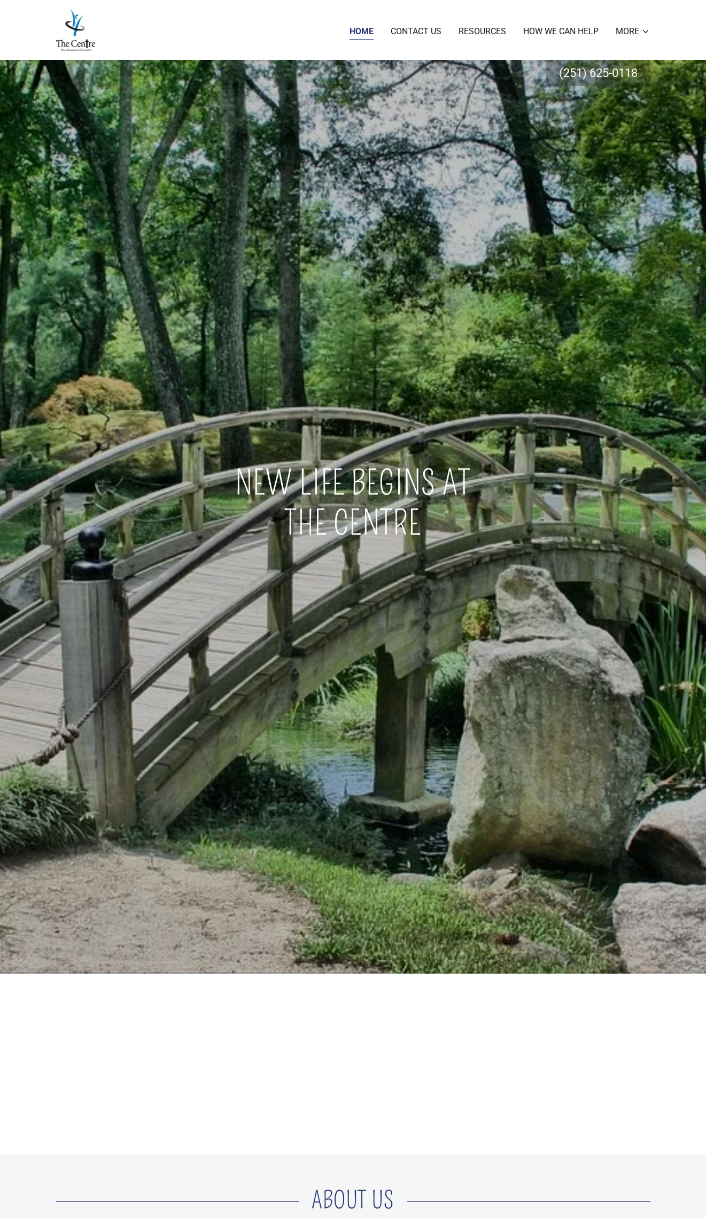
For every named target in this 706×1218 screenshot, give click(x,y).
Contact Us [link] (416, 31)
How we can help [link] (561, 31)
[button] (633, 31)
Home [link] (362, 31)
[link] (76, 29)
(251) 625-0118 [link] (598, 73)
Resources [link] (482, 31)
